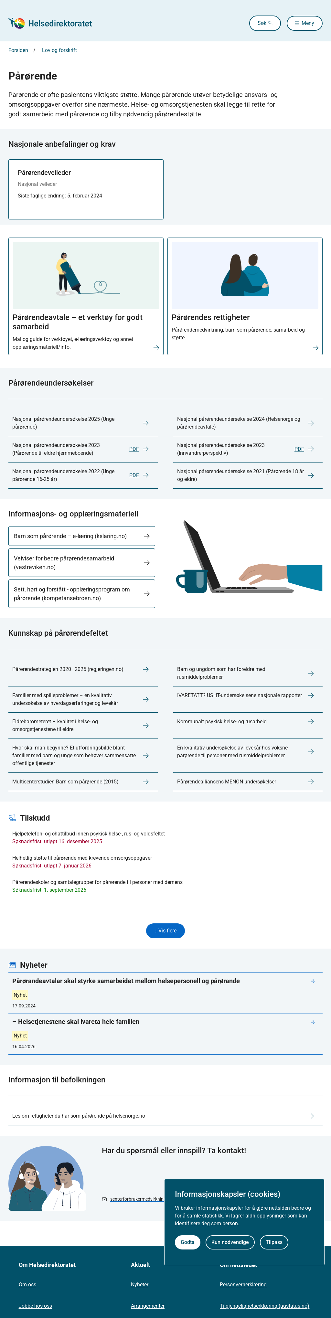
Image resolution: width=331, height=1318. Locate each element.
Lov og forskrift (59, 50)
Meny (308, 23)
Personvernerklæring (243, 1285)
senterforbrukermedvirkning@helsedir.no (151, 1199)
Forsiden (18, 50)
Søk (256, 23)
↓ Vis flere (165, 931)
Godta (188, 1242)
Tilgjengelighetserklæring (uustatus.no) (264, 1306)
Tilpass (274, 1242)
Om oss (27, 1285)
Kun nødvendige (230, 1242)
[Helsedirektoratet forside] (54, 23)
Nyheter (139, 1285)
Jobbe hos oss (35, 1306)
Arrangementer (148, 1306)
